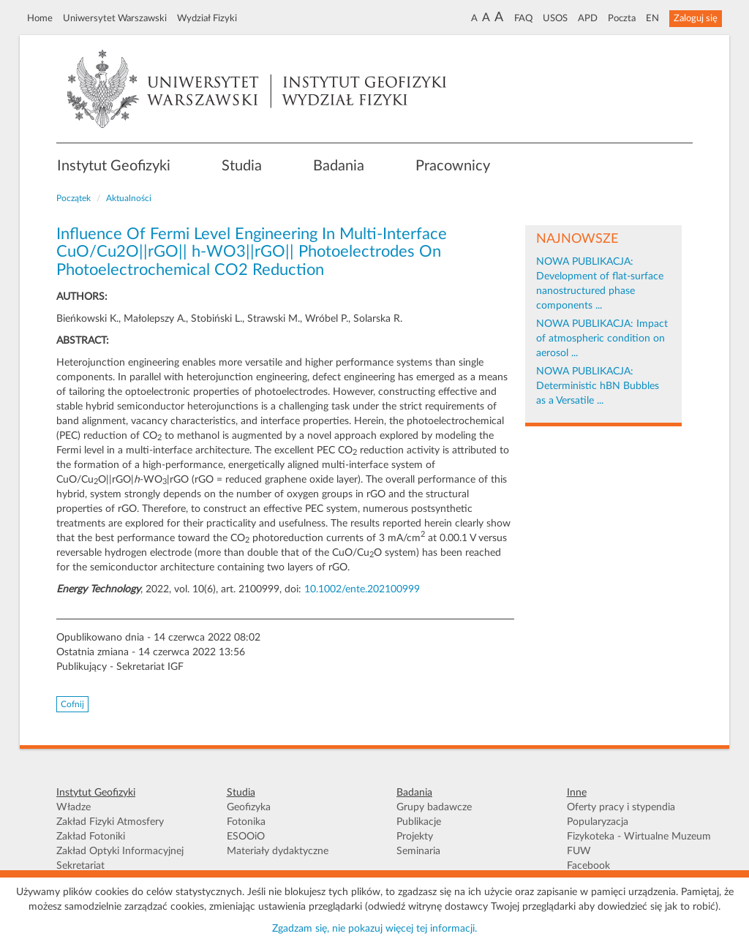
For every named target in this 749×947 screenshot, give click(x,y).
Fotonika (246, 822)
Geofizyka (249, 807)
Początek (73, 198)
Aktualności (128, 198)
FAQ (523, 18)
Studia (242, 166)
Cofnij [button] (72, 704)
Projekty (414, 836)
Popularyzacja (597, 822)
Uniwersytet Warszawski (115, 18)
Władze (73, 807)
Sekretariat (80, 866)
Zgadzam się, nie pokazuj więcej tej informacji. (374, 929)
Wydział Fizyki (207, 18)
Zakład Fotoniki (90, 836)
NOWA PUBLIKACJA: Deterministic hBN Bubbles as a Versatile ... (597, 386)
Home (40, 18)
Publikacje (418, 822)
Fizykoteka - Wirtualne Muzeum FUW (639, 843)
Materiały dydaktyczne (277, 851)
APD (588, 18)
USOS (555, 18)
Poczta (622, 18)
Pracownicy (452, 166)
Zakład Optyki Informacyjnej (120, 851)
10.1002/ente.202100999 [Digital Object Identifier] (362, 589)
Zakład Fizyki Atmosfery (110, 822)
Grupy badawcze (434, 807)
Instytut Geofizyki (113, 166)
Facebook (588, 866)
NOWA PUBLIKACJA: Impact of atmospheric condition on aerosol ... (602, 338)
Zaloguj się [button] (696, 18)
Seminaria (418, 851)
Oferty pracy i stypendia (621, 807)
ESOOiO (246, 836)
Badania (338, 166)
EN (652, 18)
